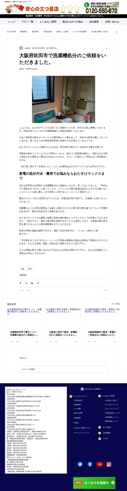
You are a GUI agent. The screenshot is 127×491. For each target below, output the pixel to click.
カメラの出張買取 (80, 32)
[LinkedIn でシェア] (32, 283)
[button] (27, 22)
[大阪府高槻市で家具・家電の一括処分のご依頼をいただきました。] (102, 318)
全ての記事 (11, 32)
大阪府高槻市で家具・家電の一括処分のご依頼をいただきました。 (102, 333)
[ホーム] (82, 389)
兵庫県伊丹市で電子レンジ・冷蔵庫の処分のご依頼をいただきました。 (24, 333)
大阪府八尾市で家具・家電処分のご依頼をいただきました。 (63, 333)
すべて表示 (115, 304)
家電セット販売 (62, 32)
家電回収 (23, 32)
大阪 (22, 269)
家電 (30, 269)
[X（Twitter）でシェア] (26, 283)
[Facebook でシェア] (20, 283)
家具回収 (35, 32)
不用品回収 (47, 32)
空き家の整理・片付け (99, 32)
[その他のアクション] (106, 48)
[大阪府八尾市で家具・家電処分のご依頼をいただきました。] (63, 318)
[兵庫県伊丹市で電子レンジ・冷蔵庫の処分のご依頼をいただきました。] (24, 318)
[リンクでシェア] (38, 283)
